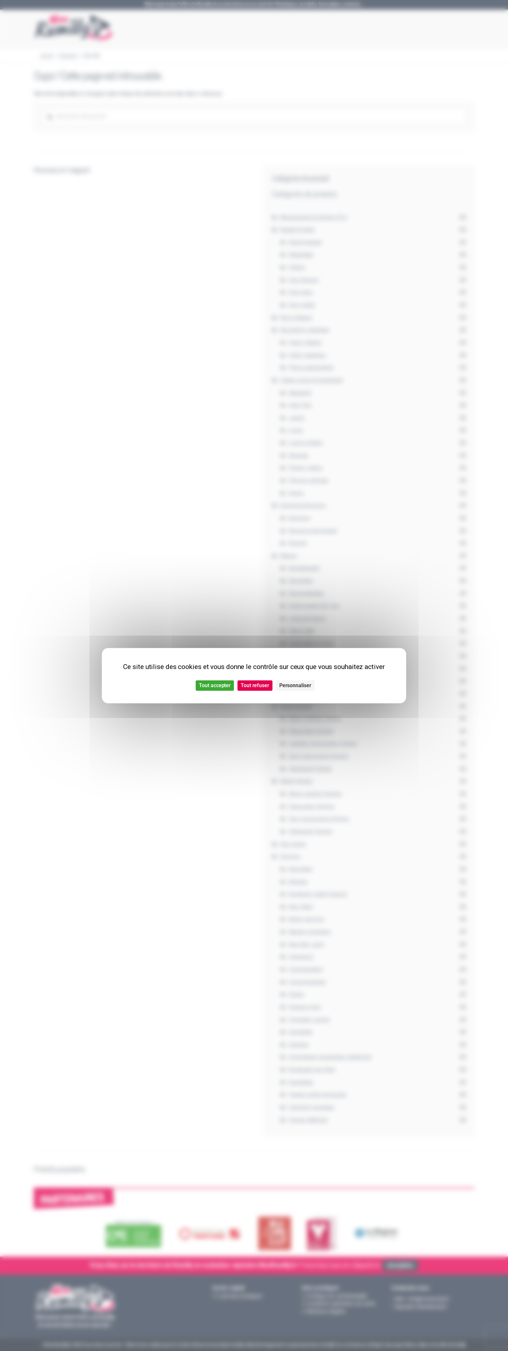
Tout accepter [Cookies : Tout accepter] (215, 685)
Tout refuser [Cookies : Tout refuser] (255, 685)
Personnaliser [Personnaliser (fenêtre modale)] (295, 685)
